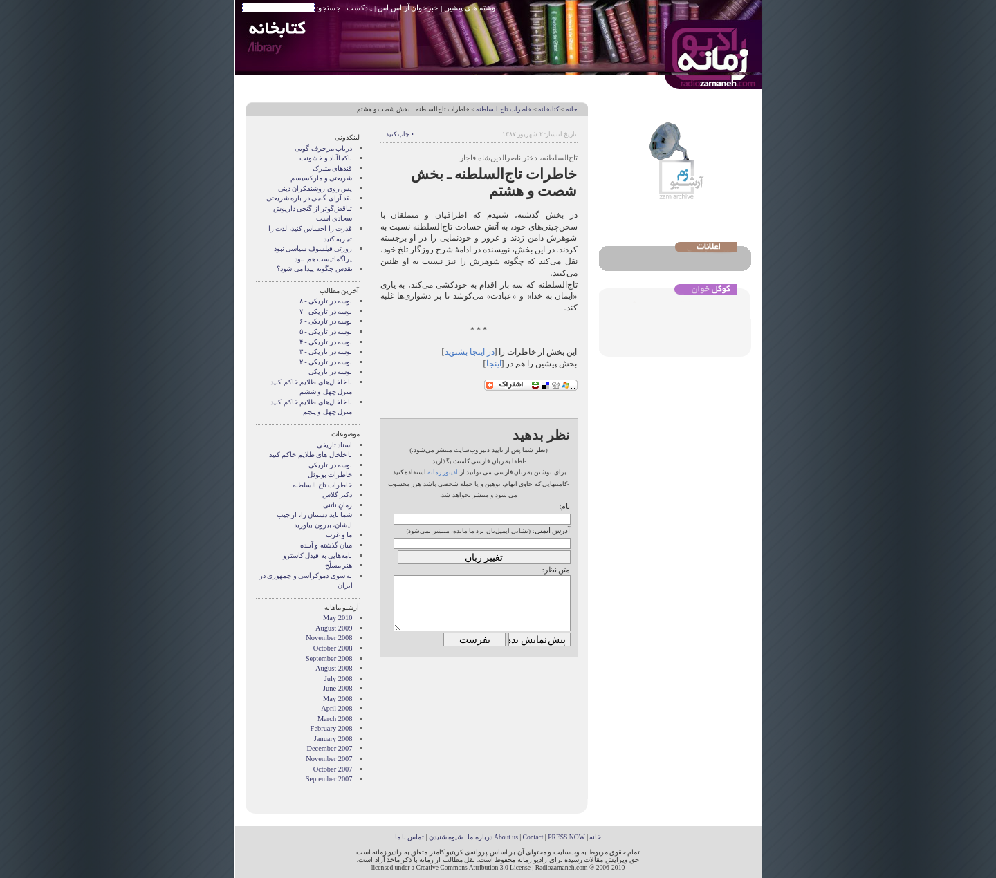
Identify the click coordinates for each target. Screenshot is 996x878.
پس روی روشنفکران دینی (315, 188)
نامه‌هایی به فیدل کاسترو (318, 555)
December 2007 (329, 748)
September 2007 (329, 779)
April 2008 (336, 708)
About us (506, 837)
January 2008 (333, 738)
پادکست (359, 7)
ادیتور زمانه (442, 472)
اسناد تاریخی (335, 445)
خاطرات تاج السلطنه (503, 109)
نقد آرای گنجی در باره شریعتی (309, 198)
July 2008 (338, 678)
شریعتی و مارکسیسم (321, 178)
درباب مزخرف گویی (323, 148)
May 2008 (337, 698)
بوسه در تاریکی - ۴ (326, 342)
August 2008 (333, 668)
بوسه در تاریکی (330, 371)
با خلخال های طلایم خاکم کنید (311, 454)
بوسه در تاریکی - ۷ (326, 311)
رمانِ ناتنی (338, 505)
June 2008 (337, 688)
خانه (572, 109)
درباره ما (480, 837)
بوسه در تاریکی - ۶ (326, 321)
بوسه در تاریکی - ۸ (326, 301)
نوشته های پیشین (471, 7)
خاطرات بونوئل (330, 474)
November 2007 (329, 759)
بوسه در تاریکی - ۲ (326, 362)
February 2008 (332, 728)
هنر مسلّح (339, 565)
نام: (564, 506)
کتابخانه (548, 109)
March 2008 (335, 718)
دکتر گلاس (337, 494)
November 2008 (329, 638)
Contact (533, 837)
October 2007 (333, 769)
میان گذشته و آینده (326, 545)
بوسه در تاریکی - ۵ (326, 331)
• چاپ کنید (399, 134)
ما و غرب (339, 535)
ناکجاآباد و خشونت (325, 158)
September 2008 (329, 658)
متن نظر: (556, 570)
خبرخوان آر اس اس (408, 7)
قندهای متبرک (333, 168)
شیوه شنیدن (446, 837)
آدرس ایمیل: (552, 530)
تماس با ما (410, 837)
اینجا (493, 363)
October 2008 (333, 648)
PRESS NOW (566, 837)
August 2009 (333, 628)
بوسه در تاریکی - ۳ (326, 351)
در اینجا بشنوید (470, 352)
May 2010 (337, 618)
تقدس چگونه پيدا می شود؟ (314, 268)
